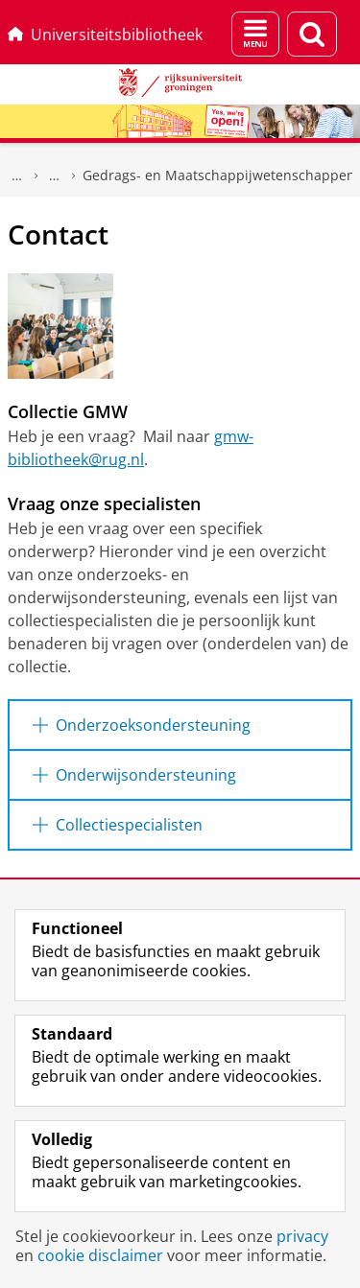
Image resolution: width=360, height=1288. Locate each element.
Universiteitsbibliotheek (105, 34)
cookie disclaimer (100, 1255)
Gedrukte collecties (54, 175)
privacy (302, 1236)
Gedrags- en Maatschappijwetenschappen (219, 175)
